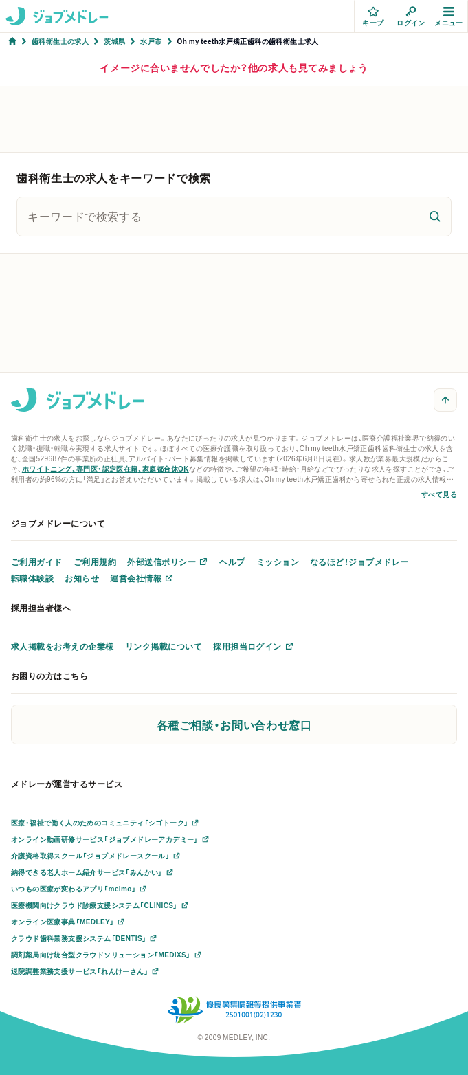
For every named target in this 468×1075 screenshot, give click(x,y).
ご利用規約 (95, 561)
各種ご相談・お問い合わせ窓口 (234, 724)
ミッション (277, 561)
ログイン (411, 16)
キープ (372, 16)
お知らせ (82, 578)
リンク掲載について (163, 646)
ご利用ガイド (37, 561)
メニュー (448, 16)
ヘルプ (232, 561)
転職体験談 (32, 578)
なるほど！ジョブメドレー (359, 561)
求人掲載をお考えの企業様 (62, 646)
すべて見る (439, 494)
